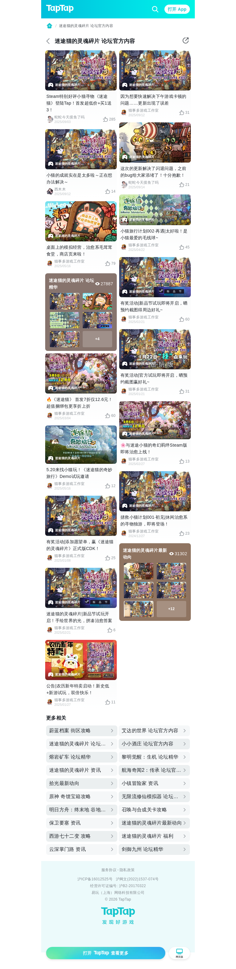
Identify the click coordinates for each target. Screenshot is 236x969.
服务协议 (108, 870)
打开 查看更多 (105, 953)
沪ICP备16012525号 (94, 879)
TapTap (125, 899)
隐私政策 (127, 870)
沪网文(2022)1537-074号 (137, 879)
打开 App (177, 9)
